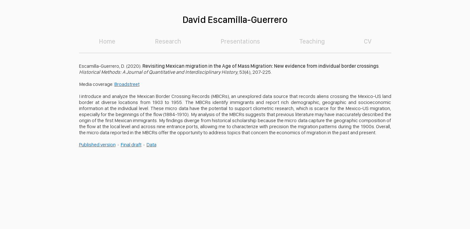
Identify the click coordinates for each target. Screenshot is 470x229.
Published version (97, 145)
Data (151, 145)
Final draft (131, 145)
